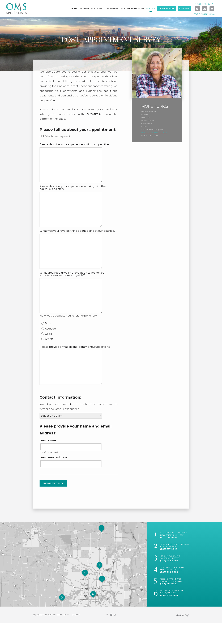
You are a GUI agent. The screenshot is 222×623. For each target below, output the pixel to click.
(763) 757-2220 (168, 549)
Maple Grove (148, 121)
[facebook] (107, 615)
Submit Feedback (53, 483)
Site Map (76, 615)
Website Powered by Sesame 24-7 (51, 615)
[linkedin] (111, 615)
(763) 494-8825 (169, 572)
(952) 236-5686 (169, 595)
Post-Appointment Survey (154, 133)
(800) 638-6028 (205, 4)
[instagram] (115, 615)
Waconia (145, 117)
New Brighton (148, 112)
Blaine (144, 114)
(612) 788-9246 (168, 537)
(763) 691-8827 (168, 583)
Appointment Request (152, 130)
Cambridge (146, 123)
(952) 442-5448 (169, 560)
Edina (144, 126)
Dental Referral (149, 136)
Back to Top (182, 615)
